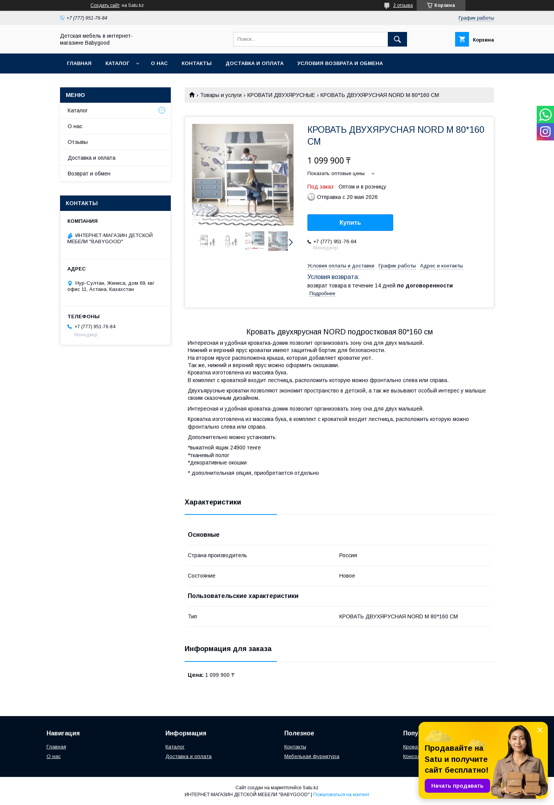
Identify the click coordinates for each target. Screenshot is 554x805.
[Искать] (397, 39)
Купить (350, 222)
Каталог (117, 63)
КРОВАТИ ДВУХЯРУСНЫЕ (281, 95)
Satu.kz (311, 787)
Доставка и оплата (254, 63)
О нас (159, 63)
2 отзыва (403, 5)
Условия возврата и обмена (340, 63)
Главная (79, 63)
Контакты (197, 63)
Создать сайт (105, 5)
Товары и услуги (221, 95)
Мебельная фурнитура (311, 756)
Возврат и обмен (89, 173)
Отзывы (78, 142)
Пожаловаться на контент (341, 794)
